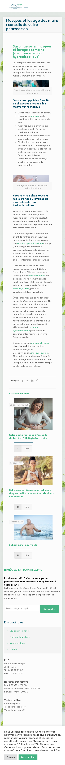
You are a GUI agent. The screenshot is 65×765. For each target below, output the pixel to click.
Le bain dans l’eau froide (23, 544)
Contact (14, 649)
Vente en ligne (17, 643)
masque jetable (21, 288)
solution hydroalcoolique (30, 243)
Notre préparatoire (20, 637)
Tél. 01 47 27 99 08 (13, 670)
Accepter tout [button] (28, 757)
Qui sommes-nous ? (20, 630)
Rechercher (50, 608)
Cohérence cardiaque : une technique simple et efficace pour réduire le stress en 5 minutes (31, 493)
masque (35, 115)
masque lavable (36, 275)
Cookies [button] (10, 757)
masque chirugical (40, 342)
